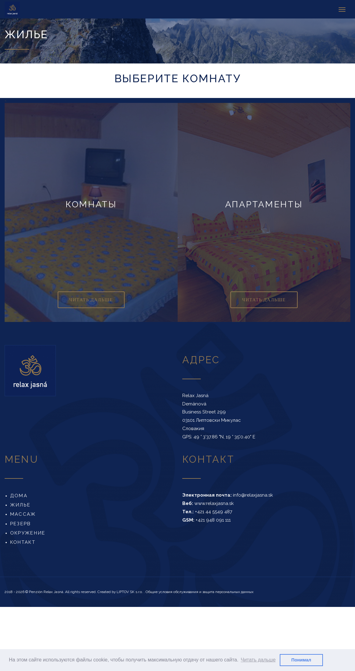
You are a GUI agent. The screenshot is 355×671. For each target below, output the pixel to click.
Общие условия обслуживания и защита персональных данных (200, 592)
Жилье (20, 505)
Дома (18, 495)
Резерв (20, 523)
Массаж (23, 514)
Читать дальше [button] (258, 659)
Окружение (27, 533)
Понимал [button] (301, 659)
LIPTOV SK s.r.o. (130, 592)
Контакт (22, 542)
